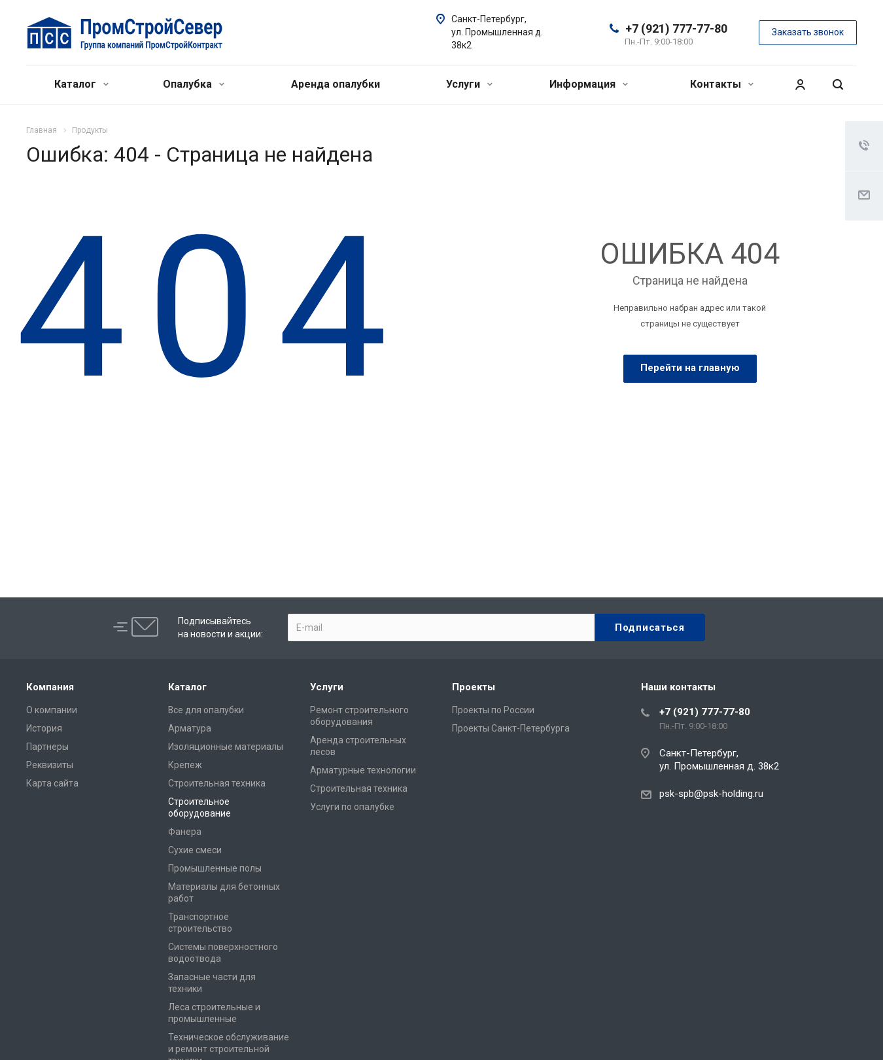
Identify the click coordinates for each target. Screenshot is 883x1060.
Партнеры (47, 746)
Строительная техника (217, 783)
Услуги (469, 84)
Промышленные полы (215, 868)
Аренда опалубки (335, 84)
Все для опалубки (206, 710)
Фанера (184, 831)
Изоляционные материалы (225, 746)
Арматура (189, 728)
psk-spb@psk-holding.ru (711, 794)
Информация (588, 84)
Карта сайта (52, 783)
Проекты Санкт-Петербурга (511, 728)
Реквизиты (49, 765)
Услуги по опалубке (352, 807)
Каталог (81, 84)
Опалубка (193, 84)
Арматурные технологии (363, 770)
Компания (50, 687)
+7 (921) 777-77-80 (676, 28)
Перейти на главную (690, 368)
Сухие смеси (195, 850)
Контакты (721, 84)
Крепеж (185, 765)
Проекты (473, 687)
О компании (51, 710)
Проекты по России (493, 710)
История (44, 728)
